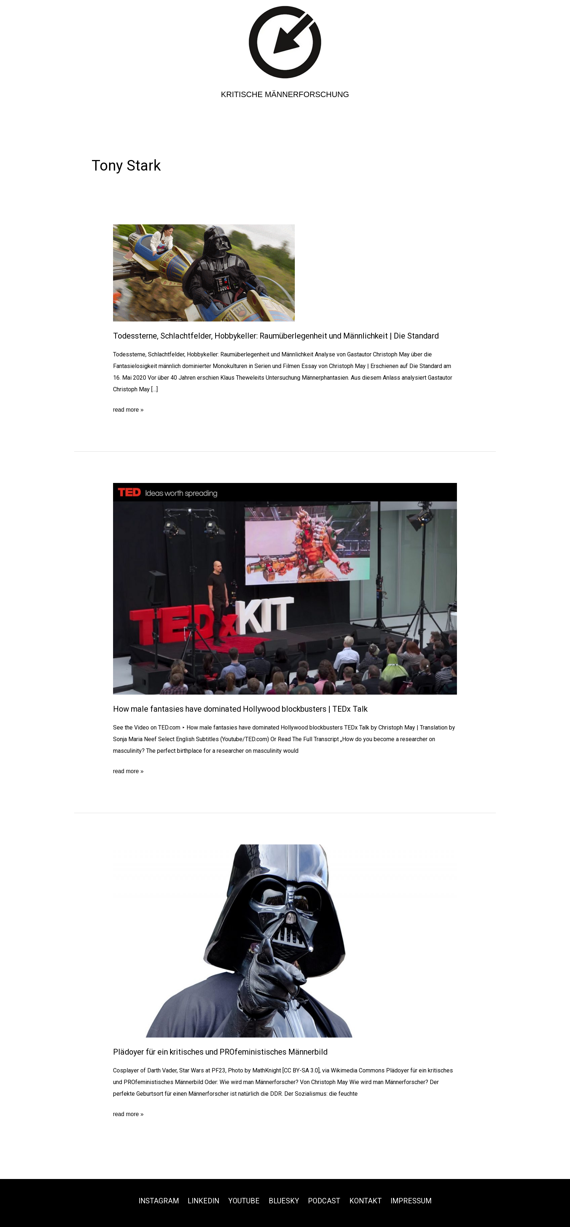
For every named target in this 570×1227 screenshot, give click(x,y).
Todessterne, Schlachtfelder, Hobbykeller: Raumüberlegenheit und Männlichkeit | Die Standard (283, 335)
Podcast (325, 1200)
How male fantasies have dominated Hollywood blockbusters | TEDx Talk (245, 709)
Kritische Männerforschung (285, 94)
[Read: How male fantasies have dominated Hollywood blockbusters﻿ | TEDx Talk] (285, 588)
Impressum (413, 1200)
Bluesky (284, 1200)
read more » (128, 410)
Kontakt (366, 1200)
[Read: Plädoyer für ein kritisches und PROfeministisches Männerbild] (285, 940)
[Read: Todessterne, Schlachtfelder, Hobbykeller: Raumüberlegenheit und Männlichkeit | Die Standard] (204, 272)
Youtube (244, 1200)
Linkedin (203, 1200)
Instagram (156, 1200)
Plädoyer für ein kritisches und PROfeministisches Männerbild (225, 1051)
